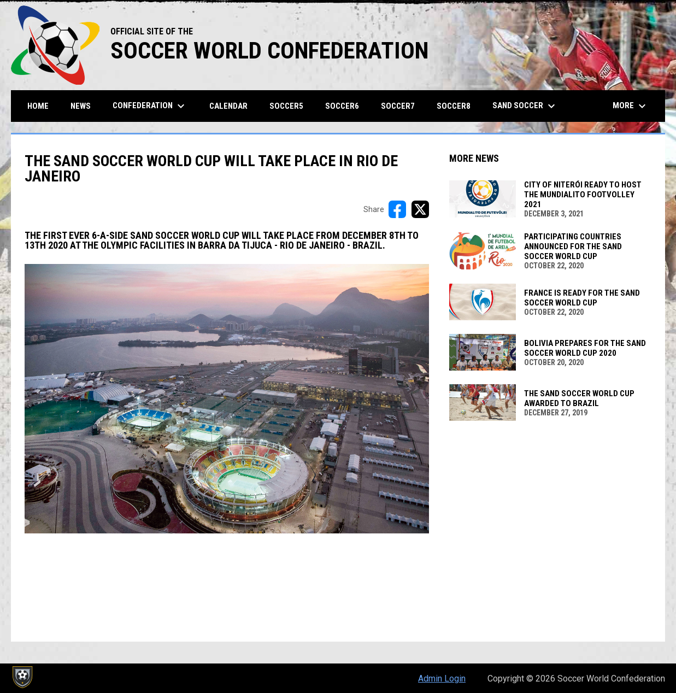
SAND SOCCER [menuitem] (525, 106)
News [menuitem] (80, 106)
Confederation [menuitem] (150, 106)
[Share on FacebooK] (397, 209)
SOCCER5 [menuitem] (286, 106)
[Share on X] (420, 209)
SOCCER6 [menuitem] (342, 106)
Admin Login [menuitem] (442, 678)
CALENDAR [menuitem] (228, 106)
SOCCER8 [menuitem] (454, 106)
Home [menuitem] (38, 106)
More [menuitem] (631, 106)
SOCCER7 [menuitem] (398, 106)
